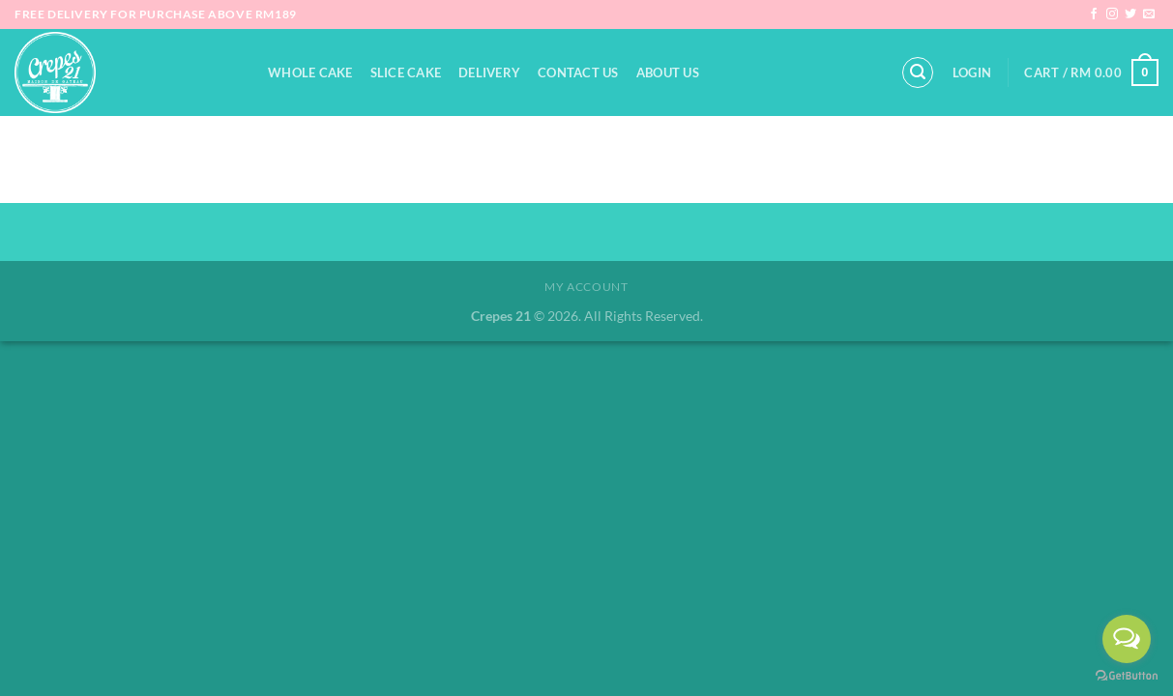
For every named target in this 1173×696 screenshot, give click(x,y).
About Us (667, 72)
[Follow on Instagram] (1112, 14)
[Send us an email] (1149, 14)
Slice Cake (406, 72)
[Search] (917, 72)
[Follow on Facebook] (1094, 14)
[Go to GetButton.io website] (1127, 676)
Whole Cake (310, 72)
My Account (586, 286)
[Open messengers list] (1126, 639)
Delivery (489, 72)
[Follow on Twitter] (1130, 14)
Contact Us (578, 72)
